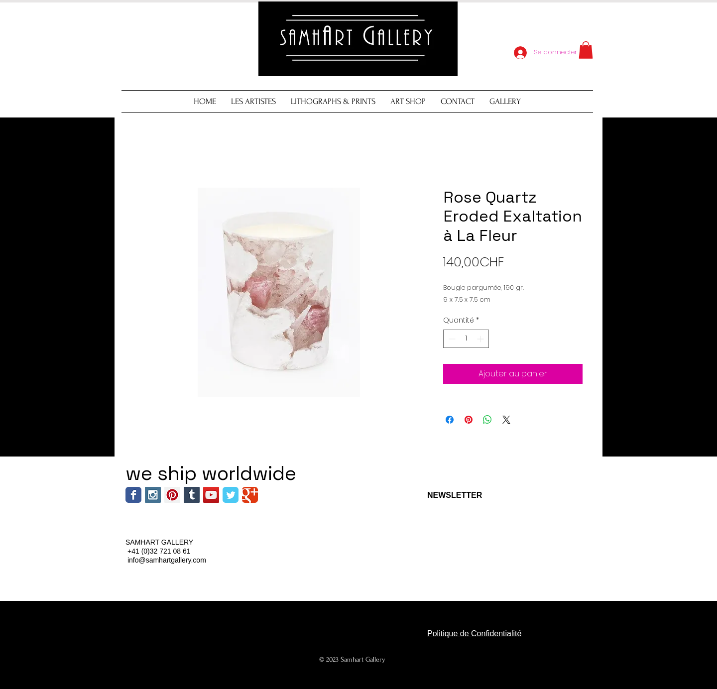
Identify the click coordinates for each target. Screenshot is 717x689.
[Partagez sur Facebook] (450, 420)
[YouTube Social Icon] (211, 495)
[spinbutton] (466, 338)
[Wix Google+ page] (250, 495)
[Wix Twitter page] (231, 495)
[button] (586, 50)
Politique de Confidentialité (474, 633)
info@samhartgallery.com (166, 560)
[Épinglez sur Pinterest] (469, 420)
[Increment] (481, 338)
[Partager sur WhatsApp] (487, 420)
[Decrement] (451, 338)
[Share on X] (506, 420)
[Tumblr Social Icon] (192, 495)
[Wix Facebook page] (133, 495)
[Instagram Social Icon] (153, 495)
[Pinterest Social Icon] (172, 495)
